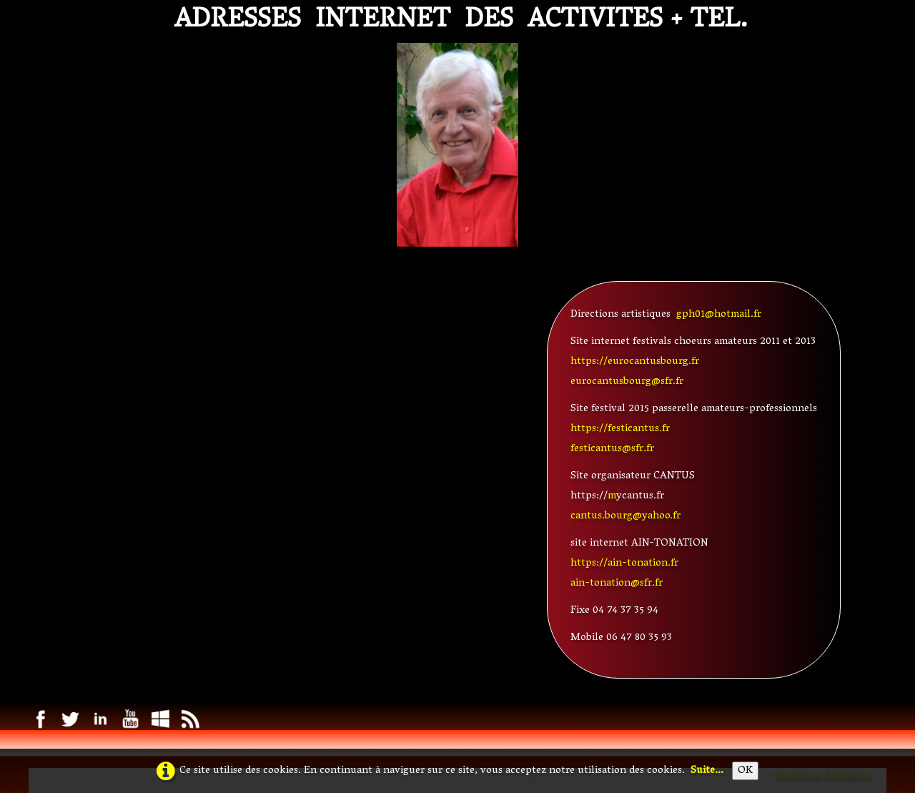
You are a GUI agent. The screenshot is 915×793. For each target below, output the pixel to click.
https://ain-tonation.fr (624, 563)
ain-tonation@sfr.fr (616, 583)
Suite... (707, 771)
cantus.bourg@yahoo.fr (625, 516)
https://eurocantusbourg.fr (634, 362)
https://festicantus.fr (620, 429)
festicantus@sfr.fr (612, 449)
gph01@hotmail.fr (718, 315)
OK (745, 771)
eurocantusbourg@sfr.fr (626, 382)
